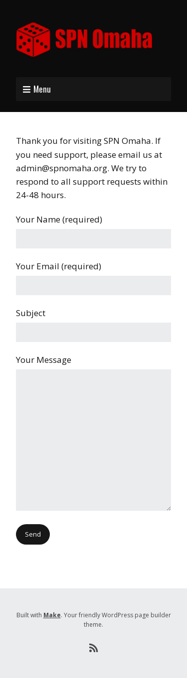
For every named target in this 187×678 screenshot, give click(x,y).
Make (52, 615)
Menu (42, 89)
